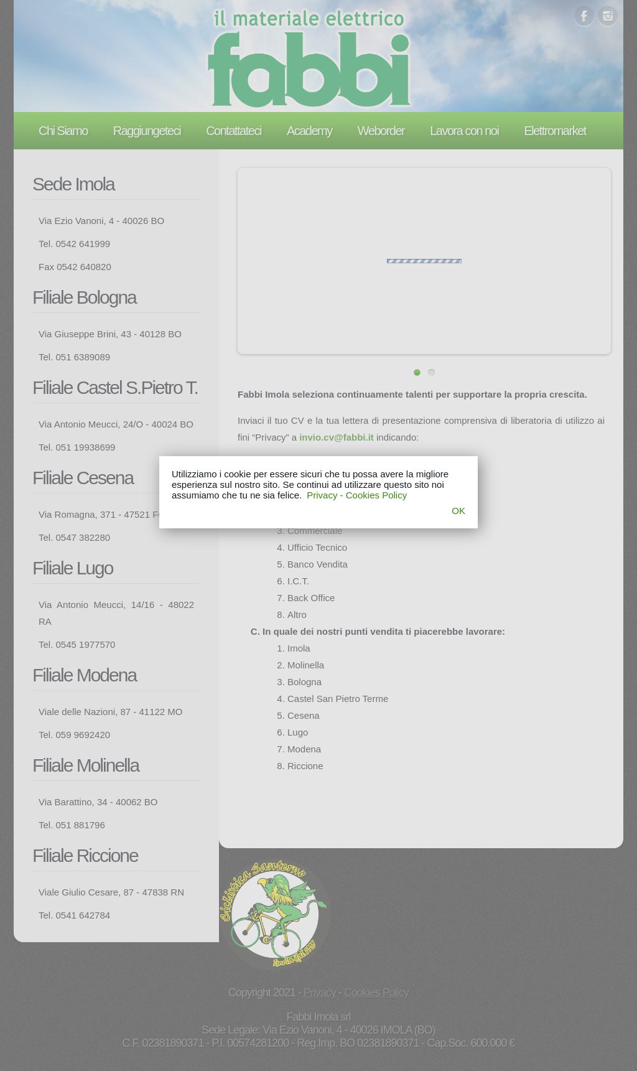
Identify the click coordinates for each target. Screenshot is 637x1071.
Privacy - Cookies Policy (357, 495)
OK (458, 510)
